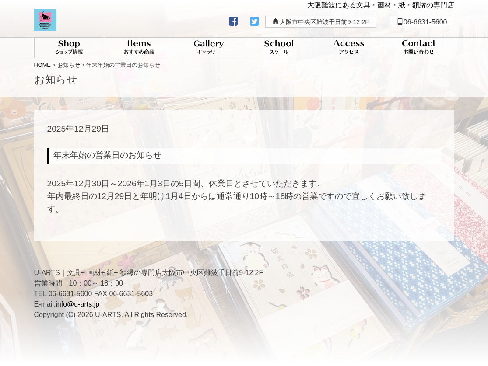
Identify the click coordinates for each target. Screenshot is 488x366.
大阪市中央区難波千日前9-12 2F (320, 21)
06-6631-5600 (422, 22)
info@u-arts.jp (77, 304)
